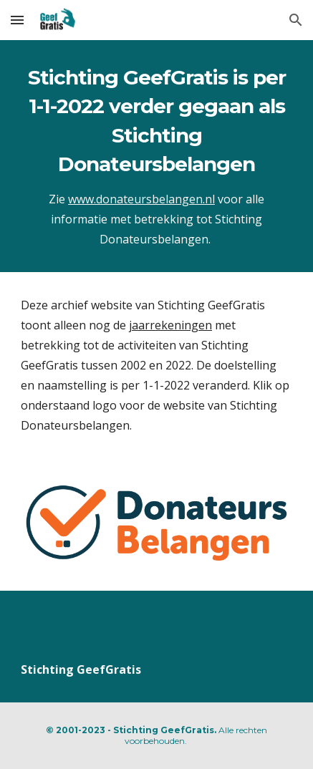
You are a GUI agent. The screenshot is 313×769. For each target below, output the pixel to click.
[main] (156, 156)
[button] (17, 19)
